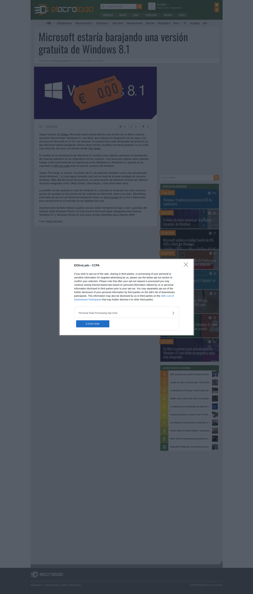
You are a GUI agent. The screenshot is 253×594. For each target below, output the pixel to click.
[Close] (187, 265)
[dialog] (126, 297)
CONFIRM (93, 323)
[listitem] (126, 313)
